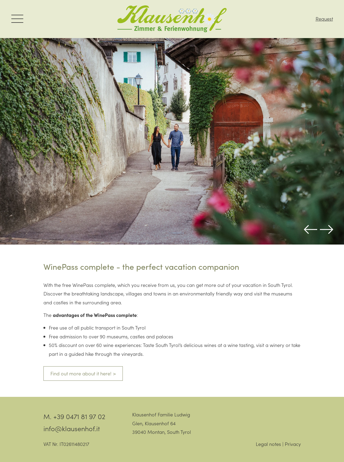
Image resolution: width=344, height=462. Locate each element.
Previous (310, 229)
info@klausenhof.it (71, 428)
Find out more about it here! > (83, 373)
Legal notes (268, 444)
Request (324, 18)
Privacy (293, 444)
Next (326, 229)
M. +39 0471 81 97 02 (74, 416)
